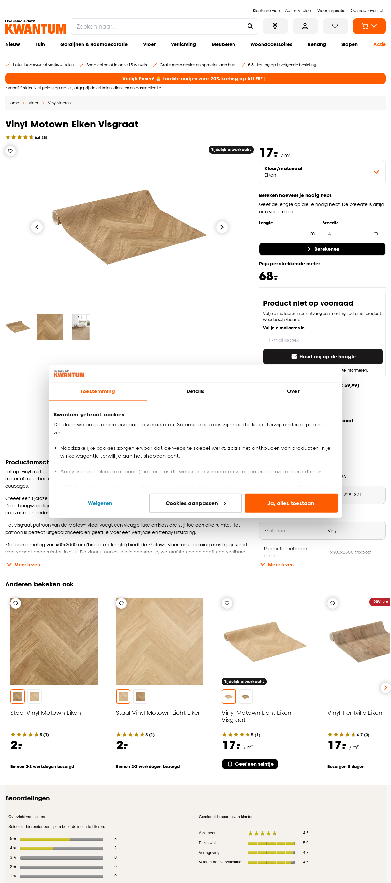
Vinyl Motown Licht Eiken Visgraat (256, 716)
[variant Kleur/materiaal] (322, 172)
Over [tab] (293, 391)
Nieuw (12, 44)
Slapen (349, 44)
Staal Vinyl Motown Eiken (45, 712)
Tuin (40, 44)
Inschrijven (360, 814)
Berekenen (322, 249)
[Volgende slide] (386, 688)
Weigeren (100, 503)
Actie (379, 44)
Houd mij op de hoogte (323, 357)
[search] (164, 26)
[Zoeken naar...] (250, 26)
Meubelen (223, 44)
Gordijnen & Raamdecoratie (94, 44)
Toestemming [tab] (97, 391)
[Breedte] (353, 233)
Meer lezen (22, 564)
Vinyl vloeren (59, 102)
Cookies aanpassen (196, 503)
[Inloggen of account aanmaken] (305, 26)
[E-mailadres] (323, 339)
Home (13, 102)
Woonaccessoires (271, 44)
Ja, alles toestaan (291, 503)
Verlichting (183, 44)
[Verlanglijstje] (10, 151)
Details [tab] (195, 391)
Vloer (149, 44)
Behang (317, 44)
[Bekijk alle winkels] (275, 26)
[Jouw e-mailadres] (283, 814)
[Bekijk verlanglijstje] (335, 26)
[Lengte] (289, 233)
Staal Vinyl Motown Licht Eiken (159, 712)
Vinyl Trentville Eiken (354, 712)
